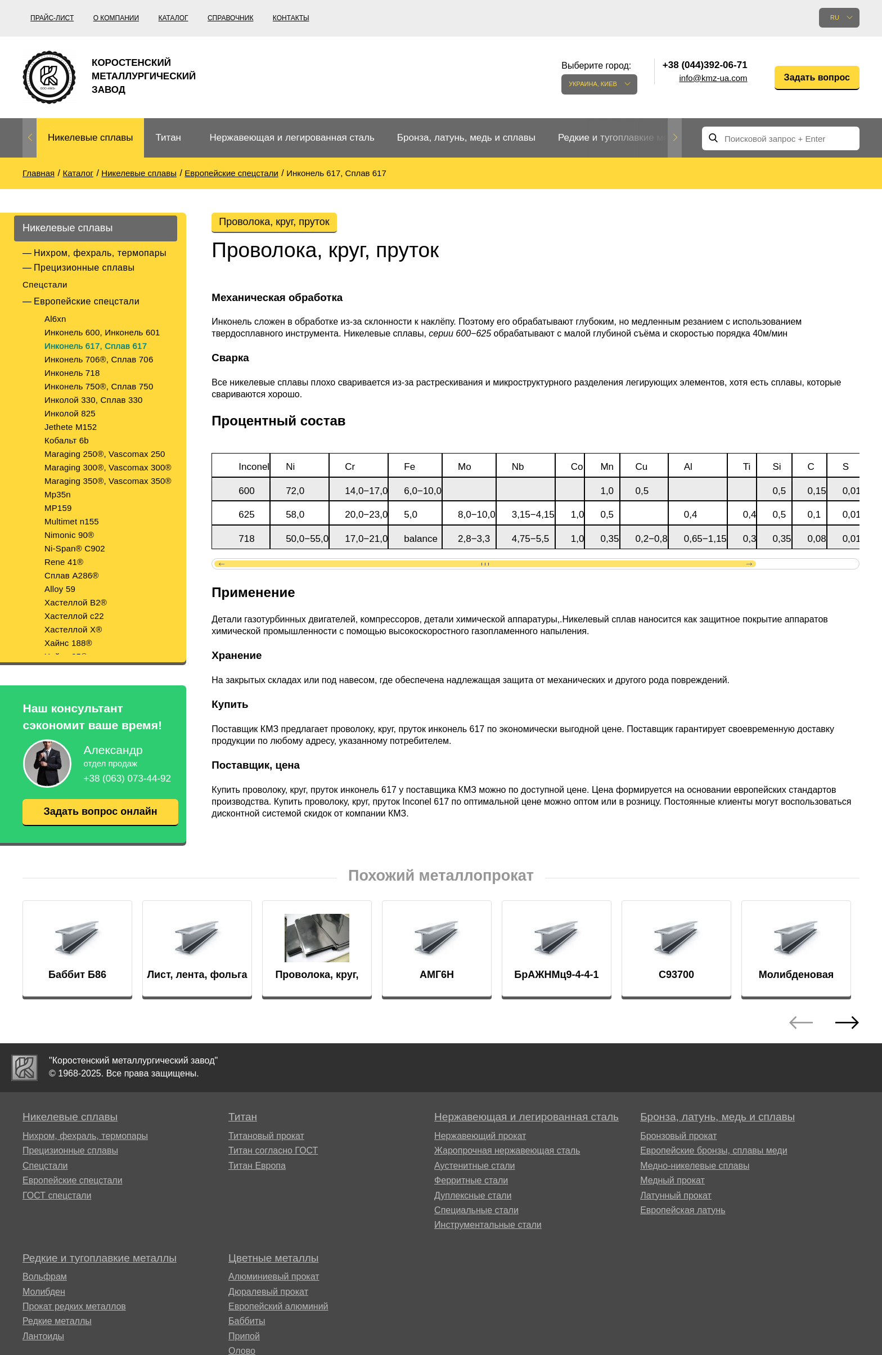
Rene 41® (63, 562)
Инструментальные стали (488, 1225)
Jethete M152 (70, 427)
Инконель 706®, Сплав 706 (98, 359)
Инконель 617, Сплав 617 (95, 346)
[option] (90, 138)
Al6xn (55, 319)
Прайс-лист (52, 18)
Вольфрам (44, 1276)
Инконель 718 (72, 373)
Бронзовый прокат (678, 1136)
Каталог (173, 18)
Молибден (43, 1291)
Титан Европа (257, 1165)
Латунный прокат (676, 1195)
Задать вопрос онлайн (100, 811)
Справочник (230, 18)
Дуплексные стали (472, 1195)
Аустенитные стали (474, 1165)
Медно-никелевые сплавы (694, 1165)
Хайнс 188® (68, 643)
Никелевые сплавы (90, 137)
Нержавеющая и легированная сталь (291, 137)
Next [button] (675, 138)
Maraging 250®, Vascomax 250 (104, 454)
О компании (116, 18)
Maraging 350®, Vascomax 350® (108, 481)
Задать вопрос (817, 77)
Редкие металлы (57, 1321)
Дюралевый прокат (268, 1291)
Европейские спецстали (87, 301)
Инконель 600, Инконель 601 (102, 332)
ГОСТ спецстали (56, 1195)
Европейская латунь (682, 1210)
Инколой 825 (70, 413)
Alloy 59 (59, 589)
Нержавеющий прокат (480, 1136)
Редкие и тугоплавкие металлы (627, 137)
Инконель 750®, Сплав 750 (98, 386)
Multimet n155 (71, 521)
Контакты (291, 18)
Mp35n (57, 494)
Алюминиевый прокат (274, 1276)
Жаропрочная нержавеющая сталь (507, 1150)
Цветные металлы (273, 1258)
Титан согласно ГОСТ (273, 1150)
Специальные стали (476, 1210)
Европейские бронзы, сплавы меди (713, 1150)
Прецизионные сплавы (84, 267)
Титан (168, 137)
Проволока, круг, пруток (274, 221)
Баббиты (247, 1321)
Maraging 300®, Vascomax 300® (108, 467)
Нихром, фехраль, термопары (100, 253)
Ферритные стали (471, 1180)
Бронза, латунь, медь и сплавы (466, 137)
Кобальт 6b (66, 440)
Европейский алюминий (278, 1306)
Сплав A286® (71, 575)
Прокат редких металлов (74, 1306)
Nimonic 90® (69, 535)
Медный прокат (672, 1180)
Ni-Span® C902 (74, 548)
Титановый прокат (266, 1136)
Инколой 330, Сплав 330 (93, 400)
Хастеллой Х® (73, 629)
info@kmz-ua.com (714, 78)
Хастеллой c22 (74, 616)
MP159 (58, 508)
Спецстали (45, 284)
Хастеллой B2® (75, 602)
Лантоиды (43, 1336)
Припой (244, 1336)
